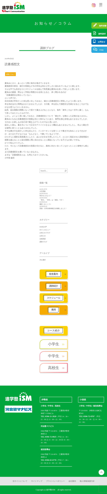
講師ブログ (10, 74)
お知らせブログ (45, 233)
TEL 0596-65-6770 (48, 460)
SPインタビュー (45, 230)
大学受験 (43, 191)
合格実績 (43, 239)
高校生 (53, 368)
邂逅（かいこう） (46, 204)
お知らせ (43, 236)
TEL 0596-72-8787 (87, 416)
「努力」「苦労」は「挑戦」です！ (52, 200)
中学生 (53, 356)
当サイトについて (19, 481)
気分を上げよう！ (46, 195)
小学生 (53, 344)
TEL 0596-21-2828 (48, 416)
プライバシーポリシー (55, 481)
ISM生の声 (43, 227)
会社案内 (72, 481)
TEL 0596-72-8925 (48, 437)
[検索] (65, 170)
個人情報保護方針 (87, 481)
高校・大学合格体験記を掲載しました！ (53, 208)
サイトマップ (36, 481)
